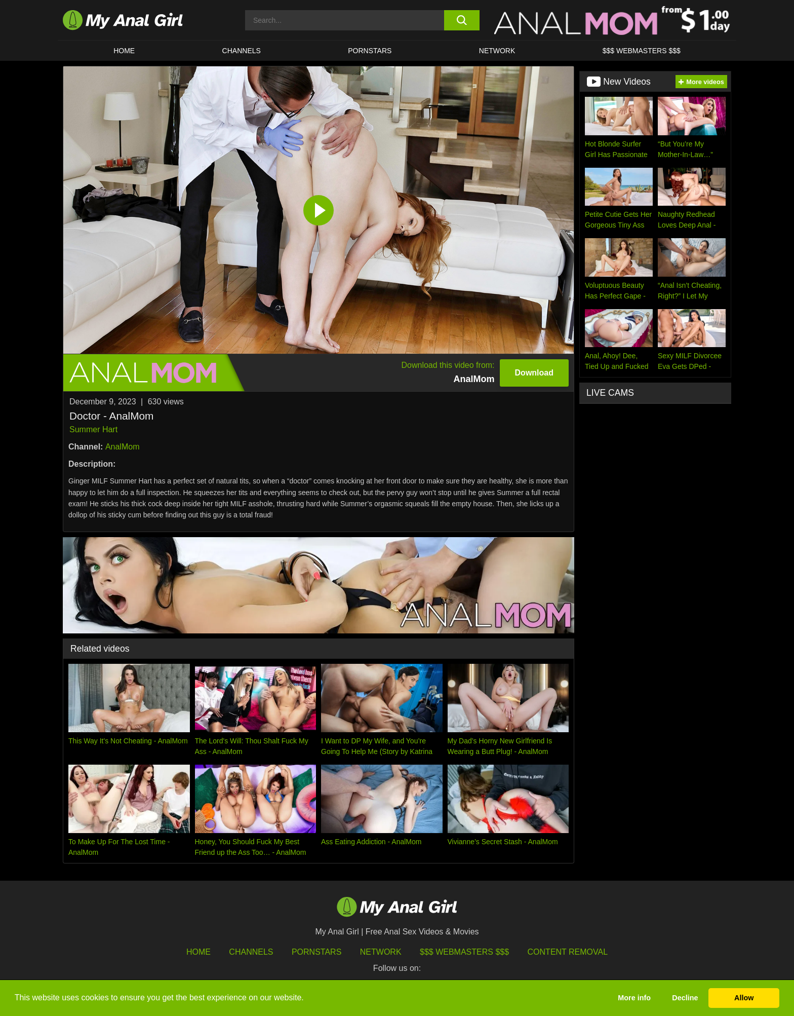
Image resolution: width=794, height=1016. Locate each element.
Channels (251, 952)
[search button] (461, 20)
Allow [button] (743, 998)
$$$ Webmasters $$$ (464, 952)
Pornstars (369, 51)
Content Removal (568, 952)
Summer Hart (93, 429)
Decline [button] (685, 998)
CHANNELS (241, 51)
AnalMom (122, 446)
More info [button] (634, 998)
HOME (124, 51)
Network (497, 51)
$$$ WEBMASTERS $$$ (642, 51)
